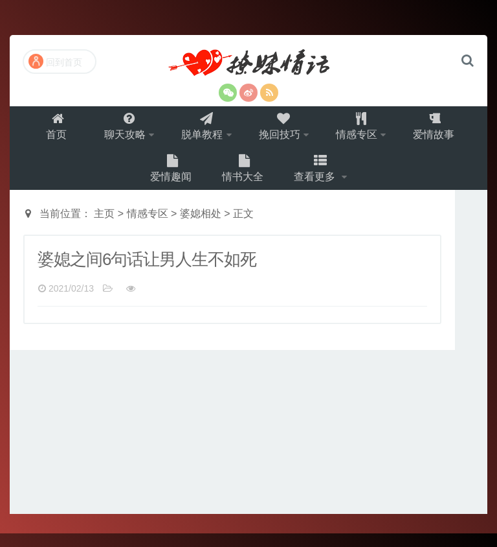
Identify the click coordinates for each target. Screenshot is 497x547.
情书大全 (243, 178)
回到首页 (55, 61)
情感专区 (361, 130)
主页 (104, 227)
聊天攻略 (119, 130)
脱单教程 (200, 130)
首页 (49, 130)
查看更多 (318, 178)
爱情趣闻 (169, 178)
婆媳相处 (200, 227)
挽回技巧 (281, 130)
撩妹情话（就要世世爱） (248, 64)
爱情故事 (442, 130)
